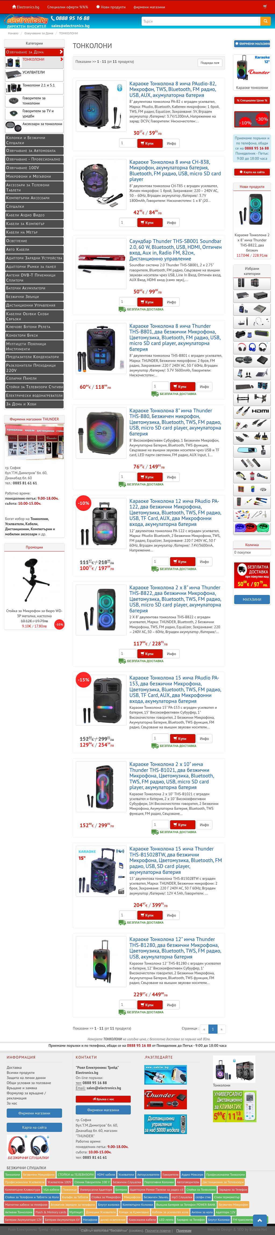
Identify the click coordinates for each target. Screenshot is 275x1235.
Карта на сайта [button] (252, 172)
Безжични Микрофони (39, 1174)
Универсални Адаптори (96, 1189)
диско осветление (112, 1220)
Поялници (70, 1189)
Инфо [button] (171, 143)
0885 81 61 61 (25, 483)
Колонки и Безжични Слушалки (25, 140)
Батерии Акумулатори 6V (62, 1220)
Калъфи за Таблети (75, 1197)
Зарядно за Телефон (191, 1220)
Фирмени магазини (103, 1109)
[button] (252, 43)
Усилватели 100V (59, 1182)
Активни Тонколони (18, 1212)
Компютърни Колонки (137, 1205)
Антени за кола (202, 1212)
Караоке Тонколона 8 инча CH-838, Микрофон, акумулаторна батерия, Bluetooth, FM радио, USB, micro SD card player (175, 170)
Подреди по (210, 63)
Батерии (121, 1189)
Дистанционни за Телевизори (223, 1182)
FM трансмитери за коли (250, 1220)
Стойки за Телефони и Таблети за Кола (32, 1197)
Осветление (16, 240)
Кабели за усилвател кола (170, 1212)
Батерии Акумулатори (25, 287)
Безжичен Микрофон (233, 1205)
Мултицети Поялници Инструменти (26, 346)
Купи (150, 143)
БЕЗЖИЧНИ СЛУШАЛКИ (28, 1152)
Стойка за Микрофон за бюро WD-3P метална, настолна (34, 613)
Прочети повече (158, 1231)
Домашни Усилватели (101, 1212)
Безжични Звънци (22, 296)
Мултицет (76, 1212)
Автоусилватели (148, 1174)
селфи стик (203, 1197)
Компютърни (41, 528)
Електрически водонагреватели (34, 395)
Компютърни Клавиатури (22, 1189)
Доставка (14, 1067)
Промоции (34, 547)
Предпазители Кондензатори (32, 356)
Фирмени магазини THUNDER (34, 419)
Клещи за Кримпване (134, 1212)
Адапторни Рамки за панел (31, 266)
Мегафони (90, 1220)
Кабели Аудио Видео (25, 214)
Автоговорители (188, 1182)
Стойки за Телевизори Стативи (34, 386)
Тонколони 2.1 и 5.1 (30, 88)
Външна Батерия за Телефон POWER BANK (186, 1205)
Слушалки (15, 206)
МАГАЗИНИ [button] (252, 599)
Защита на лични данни (26, 1077)
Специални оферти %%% (67, 7)
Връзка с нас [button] (103, 1099)
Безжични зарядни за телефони (73, 1205)
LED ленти (166, 1220)
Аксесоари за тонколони (33, 126)
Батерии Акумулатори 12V (23, 1220)
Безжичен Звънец (156, 1197)
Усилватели (14, 523)
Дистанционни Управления (31, 305)
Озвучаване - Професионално (33, 159)
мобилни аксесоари (21, 534)
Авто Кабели (17, 249)
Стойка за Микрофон (106, 1197)
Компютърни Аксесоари (28, 197)
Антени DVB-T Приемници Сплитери (31, 277)
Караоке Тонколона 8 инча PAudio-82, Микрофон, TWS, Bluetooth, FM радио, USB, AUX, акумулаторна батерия (172, 89)
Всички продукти (21, 1072)
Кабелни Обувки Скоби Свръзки (27, 316)
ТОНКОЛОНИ (34, 62)
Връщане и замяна (22, 1087)
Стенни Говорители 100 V (92, 1182)
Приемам (183, 1231)
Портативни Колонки (159, 1182)
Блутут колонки (108, 1205)
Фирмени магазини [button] (34, 1113)
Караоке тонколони (252, 72)
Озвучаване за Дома (34, 52)
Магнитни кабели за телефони (26, 1205)
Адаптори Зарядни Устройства (34, 257)
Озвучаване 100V (22, 167)
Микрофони (132, 1197)
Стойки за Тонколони (201, 1189)
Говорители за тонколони (25, 101)
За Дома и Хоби (21, 403)
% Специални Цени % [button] (252, 100)
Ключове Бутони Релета (28, 326)
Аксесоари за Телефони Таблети (27, 187)
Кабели (32, 523)
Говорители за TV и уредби (29, 113)
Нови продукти (252, 186)
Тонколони (39, 518)
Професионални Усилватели (24, 1182)
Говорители (170, 1174)
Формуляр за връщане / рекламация (26, 1095)
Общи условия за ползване (29, 1082)
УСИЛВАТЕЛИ (25, 75)
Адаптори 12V (226, 1212)
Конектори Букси (22, 335)
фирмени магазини (149, 7)
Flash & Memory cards (50, 1212)
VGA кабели (51, 1189)
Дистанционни (17, 528)
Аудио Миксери (192, 1174)
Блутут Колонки (219, 1220)
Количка (252, 544)
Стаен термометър (227, 1197)
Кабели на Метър (22, 232)
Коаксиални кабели (142, 1220)
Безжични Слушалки (127, 1182)
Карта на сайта (34, 1127)
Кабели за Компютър (25, 223)
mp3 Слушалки (182, 1197)
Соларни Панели (21, 378)
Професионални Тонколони (225, 1174)
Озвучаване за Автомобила (31, 150)
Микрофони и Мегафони (28, 176)
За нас (12, 1103)
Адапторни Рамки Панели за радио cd (156, 1189)
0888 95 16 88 (257, 148)
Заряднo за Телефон (233, 1189)
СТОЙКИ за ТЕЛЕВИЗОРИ (76, 1174)
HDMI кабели (106, 1174)
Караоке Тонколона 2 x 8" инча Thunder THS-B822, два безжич (252, 243)
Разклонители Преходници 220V (31, 367)
